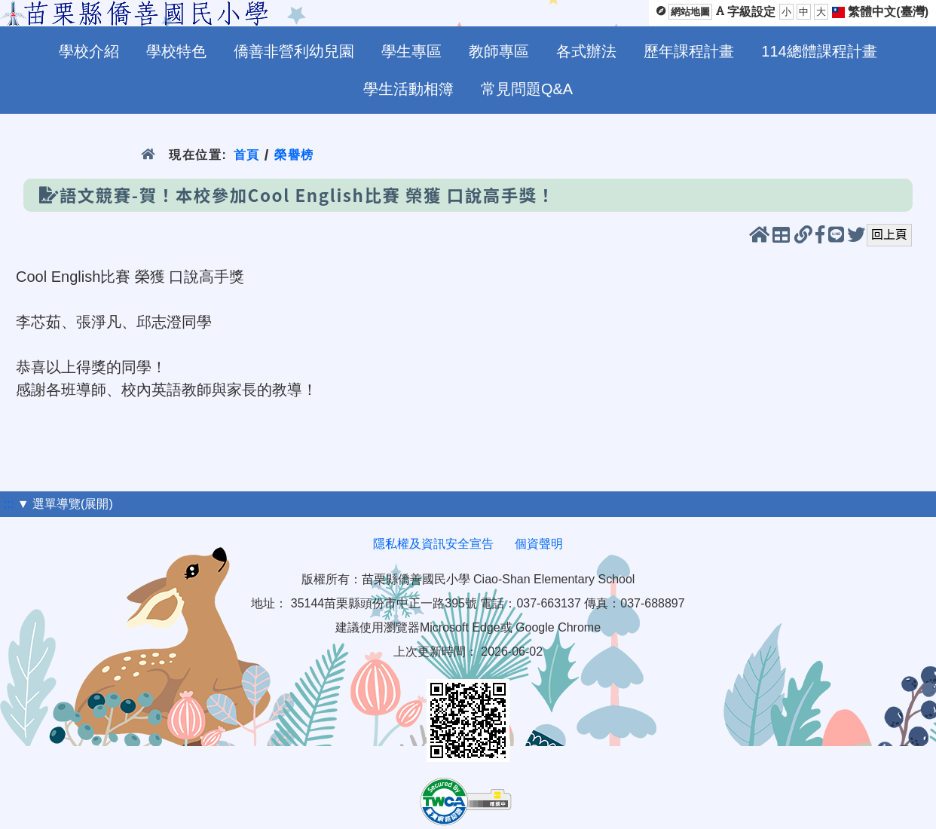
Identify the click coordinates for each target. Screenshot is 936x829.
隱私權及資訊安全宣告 (433, 543)
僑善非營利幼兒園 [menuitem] (294, 51)
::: (9, 503)
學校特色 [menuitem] (176, 51)
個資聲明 (539, 543)
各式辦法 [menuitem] (586, 51)
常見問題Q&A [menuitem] (527, 89)
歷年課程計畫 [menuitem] (689, 51)
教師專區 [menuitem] (499, 51)
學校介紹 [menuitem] (89, 51)
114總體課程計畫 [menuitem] (818, 51)
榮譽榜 (294, 154)
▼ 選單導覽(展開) (65, 503)
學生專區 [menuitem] (411, 51)
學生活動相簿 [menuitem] (408, 89)
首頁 (246, 154)
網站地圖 (690, 11)
